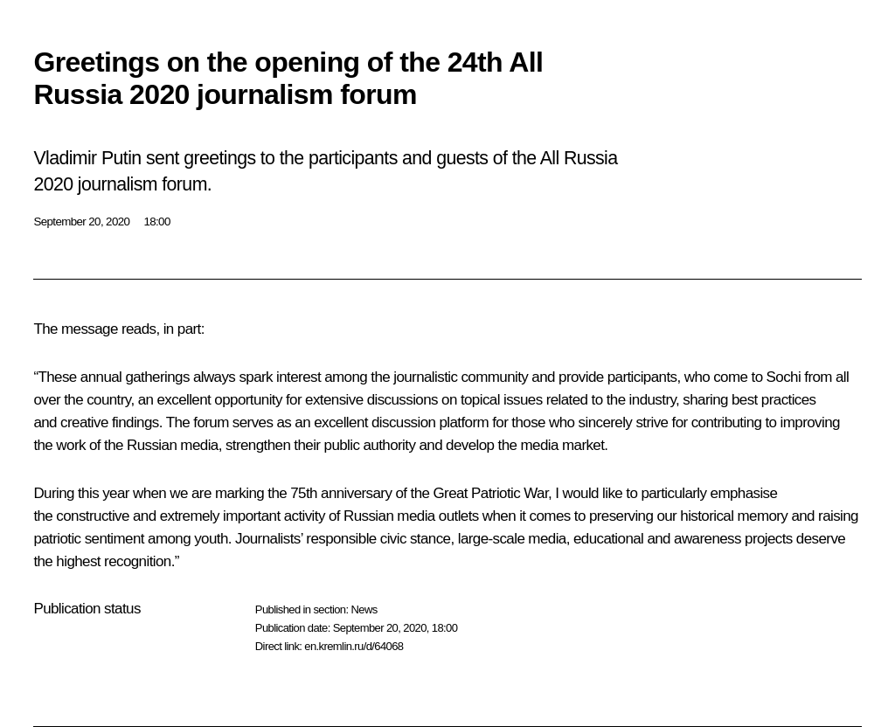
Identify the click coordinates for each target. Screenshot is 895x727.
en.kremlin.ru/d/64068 (353, 646)
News (363, 609)
